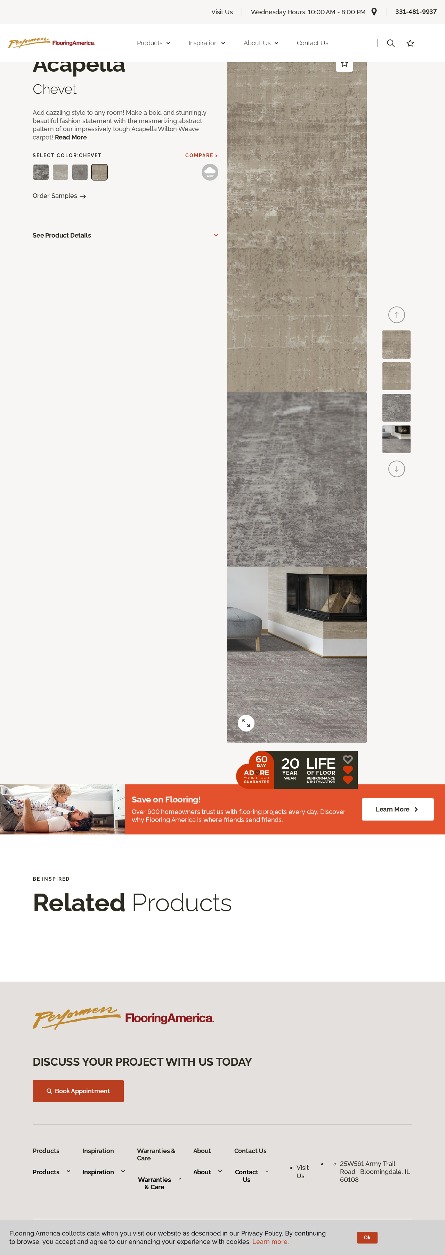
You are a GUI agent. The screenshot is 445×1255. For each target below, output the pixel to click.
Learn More (398, 809)
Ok (367, 1237)
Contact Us (313, 43)
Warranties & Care (159, 1183)
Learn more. (270, 1241)
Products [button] (154, 43)
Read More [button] (71, 137)
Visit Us (222, 12)
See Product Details (62, 235)
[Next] (396, 469)
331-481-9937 (416, 11)
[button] (391, 43)
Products (52, 1172)
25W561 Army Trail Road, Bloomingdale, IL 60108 (375, 1172)
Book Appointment (78, 1091)
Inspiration (104, 1172)
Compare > (201, 155)
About (208, 1172)
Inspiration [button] (207, 43)
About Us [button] (261, 43)
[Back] (396, 314)
